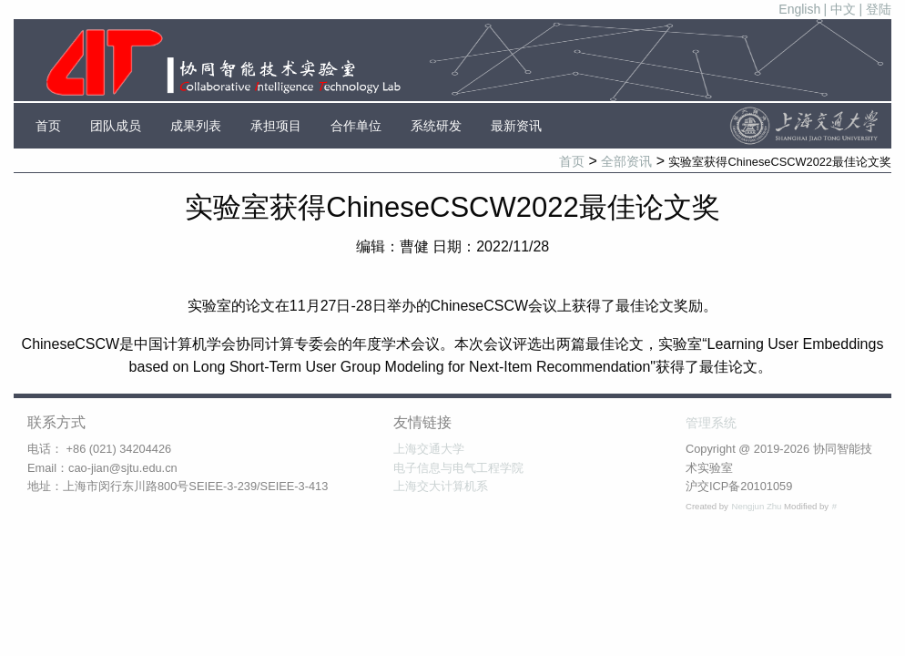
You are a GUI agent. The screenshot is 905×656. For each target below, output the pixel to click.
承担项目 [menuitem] (275, 125)
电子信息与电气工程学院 (458, 468)
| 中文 (840, 9)
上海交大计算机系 (440, 486)
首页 (572, 161)
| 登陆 (875, 9)
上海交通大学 (428, 449)
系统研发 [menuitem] (436, 125)
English (799, 9)
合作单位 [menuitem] (355, 125)
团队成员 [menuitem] (115, 125)
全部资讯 (626, 161)
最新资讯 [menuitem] (516, 125)
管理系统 (711, 422)
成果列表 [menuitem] (195, 125)
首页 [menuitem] (48, 125)
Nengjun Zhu (757, 506)
